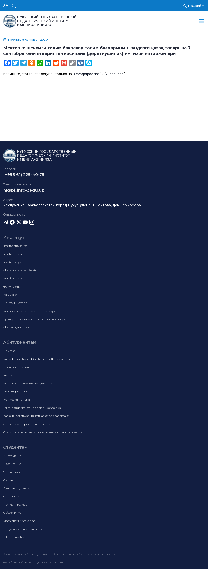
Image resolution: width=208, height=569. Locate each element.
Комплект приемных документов (27, 383)
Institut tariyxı (12, 262)
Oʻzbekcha (115, 74)
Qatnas (8, 480)
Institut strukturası (15, 246)
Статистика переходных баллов (26, 424)
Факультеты (11, 286)
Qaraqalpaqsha (86, 74)
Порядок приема (16, 367)
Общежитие (12, 512)
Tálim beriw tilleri (14, 537)
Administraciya (13, 278)
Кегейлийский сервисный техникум (29, 311)
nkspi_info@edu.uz (23, 190)
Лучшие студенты (16, 488)
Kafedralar (10, 294)
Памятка (9, 351)
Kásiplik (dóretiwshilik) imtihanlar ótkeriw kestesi (36, 359)
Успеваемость (13, 472)
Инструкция (12, 456)
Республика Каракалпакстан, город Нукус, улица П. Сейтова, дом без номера (72, 205)
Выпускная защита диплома (23, 529)
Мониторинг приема (18, 391)
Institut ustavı (12, 254)
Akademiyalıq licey (16, 327)
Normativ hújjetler (15, 504)
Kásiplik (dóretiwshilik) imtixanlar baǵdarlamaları (36, 416)
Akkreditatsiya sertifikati (19, 270)
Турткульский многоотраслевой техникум (34, 319)
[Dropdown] (5, 5)
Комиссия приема (16, 399)
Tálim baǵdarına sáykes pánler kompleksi (32, 408)
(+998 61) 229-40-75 (23, 174)
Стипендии (11, 496)
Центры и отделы (16, 303)
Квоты (7, 375)
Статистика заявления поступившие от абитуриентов (43, 432)
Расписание (12, 464)
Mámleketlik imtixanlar (19, 521)
